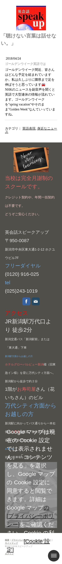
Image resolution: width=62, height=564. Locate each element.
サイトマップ (11, 543)
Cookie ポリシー (43, 539)
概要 (7, 539)
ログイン (9, 553)
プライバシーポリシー (22, 539)
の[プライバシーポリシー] (30, 516)
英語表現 (29, 128)
